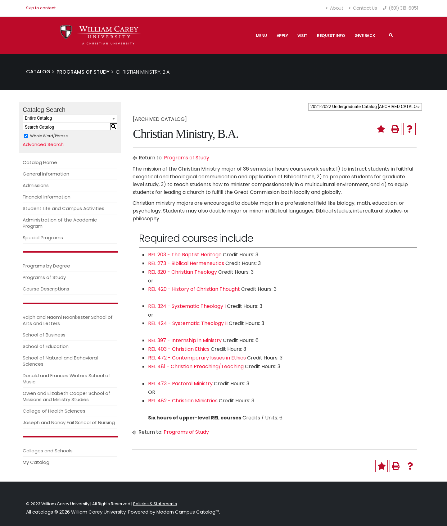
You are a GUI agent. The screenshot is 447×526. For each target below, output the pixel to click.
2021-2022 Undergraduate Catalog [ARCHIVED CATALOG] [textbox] (365, 106)
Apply (282, 36)
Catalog (38, 71)
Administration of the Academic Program (60, 223)
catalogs (42, 512)
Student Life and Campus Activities (63, 208)
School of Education (46, 346)
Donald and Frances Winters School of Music (66, 378)
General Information (46, 174)
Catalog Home (40, 162)
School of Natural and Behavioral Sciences (60, 360)
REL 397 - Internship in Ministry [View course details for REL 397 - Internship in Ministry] (185, 340)
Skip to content (41, 8)
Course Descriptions (46, 289)
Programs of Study (44, 277)
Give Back (364, 36)
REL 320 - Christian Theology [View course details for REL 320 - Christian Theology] (182, 272)
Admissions (36, 185)
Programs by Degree (46, 266)
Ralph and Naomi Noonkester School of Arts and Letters (68, 320)
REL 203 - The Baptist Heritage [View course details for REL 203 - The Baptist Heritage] (185, 254)
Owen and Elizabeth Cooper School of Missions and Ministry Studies (66, 396)
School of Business (44, 335)
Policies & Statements (155, 504)
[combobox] (365, 107)
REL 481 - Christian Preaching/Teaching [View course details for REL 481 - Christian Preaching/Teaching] (196, 366)
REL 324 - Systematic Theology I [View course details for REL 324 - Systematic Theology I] (187, 306)
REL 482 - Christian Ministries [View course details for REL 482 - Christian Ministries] (183, 400)
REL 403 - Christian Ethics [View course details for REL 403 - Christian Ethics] (179, 349)
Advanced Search (43, 144)
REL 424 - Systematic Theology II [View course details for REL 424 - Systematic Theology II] (188, 323)
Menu (261, 36)
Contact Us (363, 8)
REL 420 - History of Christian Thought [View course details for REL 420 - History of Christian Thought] (194, 289)
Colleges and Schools (48, 450)
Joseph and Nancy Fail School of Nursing (69, 422)
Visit (302, 36)
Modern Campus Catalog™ (187, 512)
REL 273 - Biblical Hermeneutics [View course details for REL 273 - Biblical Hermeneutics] (186, 263)
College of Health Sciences (54, 411)
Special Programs (43, 237)
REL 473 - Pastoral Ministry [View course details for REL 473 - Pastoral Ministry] (180, 383)
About (334, 8)
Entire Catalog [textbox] (38, 118)
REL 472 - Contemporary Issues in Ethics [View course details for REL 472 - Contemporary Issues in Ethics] (197, 357)
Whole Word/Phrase (49, 136)
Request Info (331, 36)
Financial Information (46, 197)
